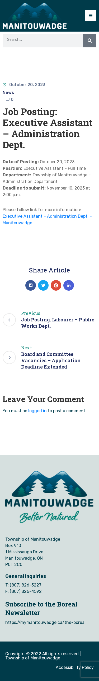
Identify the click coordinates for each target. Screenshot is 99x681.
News (8, 92)
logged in (37, 410)
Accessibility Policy (75, 667)
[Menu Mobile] (90, 15)
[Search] (89, 40)
